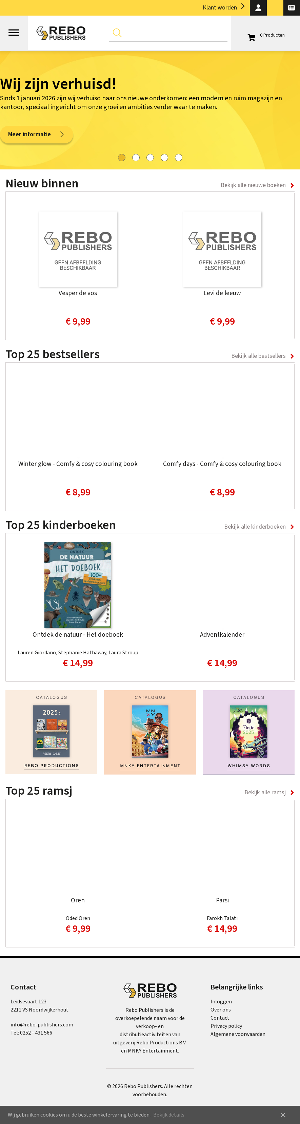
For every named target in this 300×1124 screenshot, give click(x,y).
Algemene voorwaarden (238, 1034)
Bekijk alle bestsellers (258, 356)
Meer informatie (36, 134)
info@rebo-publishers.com (42, 1024)
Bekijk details (168, 1115)
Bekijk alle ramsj (265, 792)
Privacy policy (226, 1026)
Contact (220, 1018)
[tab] (121, 157)
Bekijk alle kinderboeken (255, 527)
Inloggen (221, 1001)
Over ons (221, 1010)
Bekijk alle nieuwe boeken (253, 185)
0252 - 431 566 (36, 1033)
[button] (258, 8)
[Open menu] (14, 29)
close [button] (283, 1115)
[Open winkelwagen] (265, 35)
